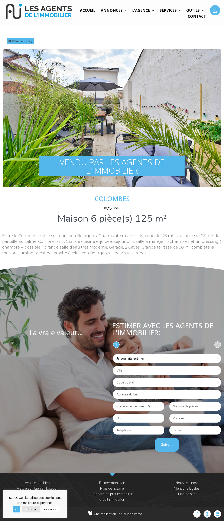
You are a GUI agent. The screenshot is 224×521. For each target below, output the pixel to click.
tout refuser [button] (31, 509)
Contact (197, 16)
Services (170, 10)
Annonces (114, 10)
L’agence (143, 10)
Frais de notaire (112, 488)
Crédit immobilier (111, 499)
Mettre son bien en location (37, 488)
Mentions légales (186, 488)
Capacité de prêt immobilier (112, 494)
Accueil (87, 10)
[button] (20, 41)
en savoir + (50, 509)
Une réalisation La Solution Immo (118, 514)
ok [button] (16, 509)
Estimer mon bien (112, 482)
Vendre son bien (37, 482)
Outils (195, 10)
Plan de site (186, 494)
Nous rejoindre (186, 482)
